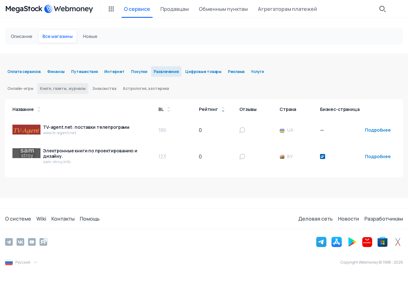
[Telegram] (9, 242)
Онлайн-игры (20, 88)
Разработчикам (383, 218)
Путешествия (84, 71)
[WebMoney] (68, 9)
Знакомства (104, 88)
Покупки (139, 71)
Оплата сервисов (24, 71)
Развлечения (166, 71)
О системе (18, 218)
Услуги (257, 71)
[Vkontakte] (20, 242)
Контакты (63, 218)
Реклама (236, 71)
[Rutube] (43, 242)
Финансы (56, 71)
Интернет (114, 71)
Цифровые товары (203, 71)
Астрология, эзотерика (146, 88)
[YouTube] (32, 242)
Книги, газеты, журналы (63, 88)
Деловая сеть (315, 218)
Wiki (41, 218)
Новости (348, 218)
